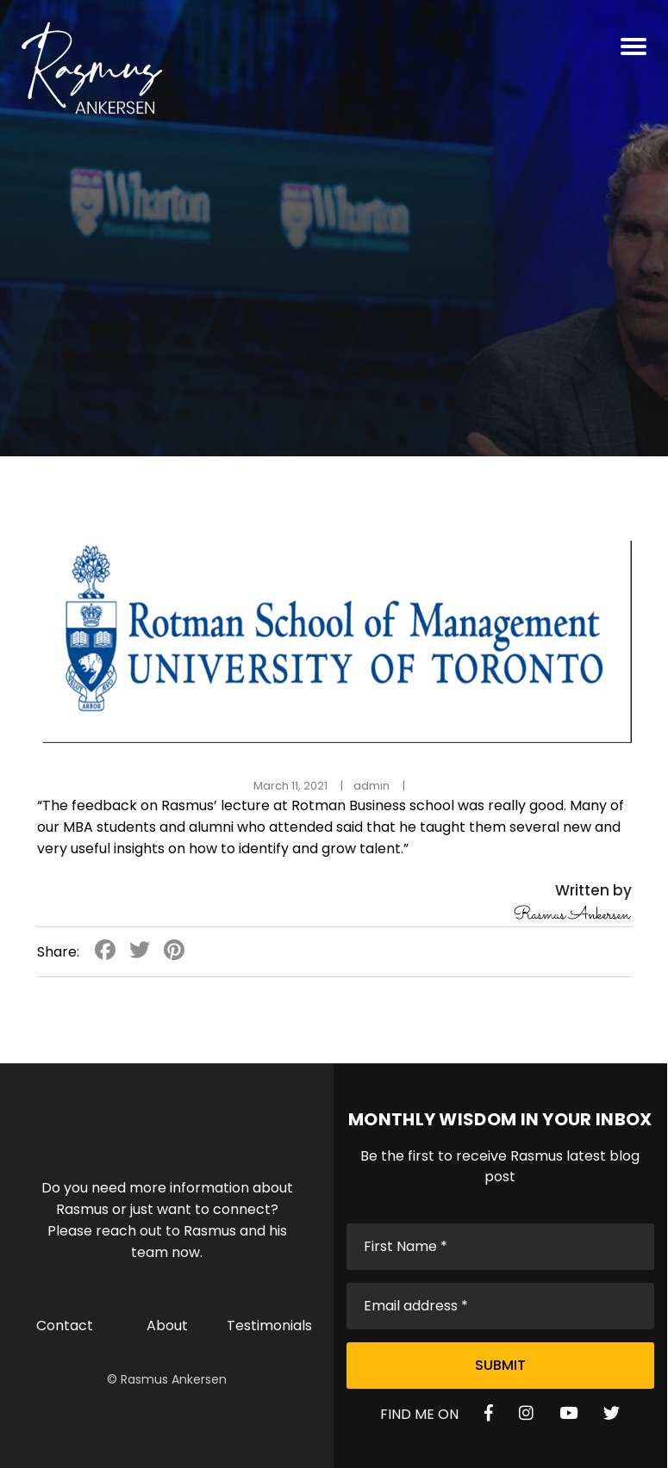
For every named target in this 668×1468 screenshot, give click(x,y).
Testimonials (269, 1325)
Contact (64, 1325)
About (167, 1325)
